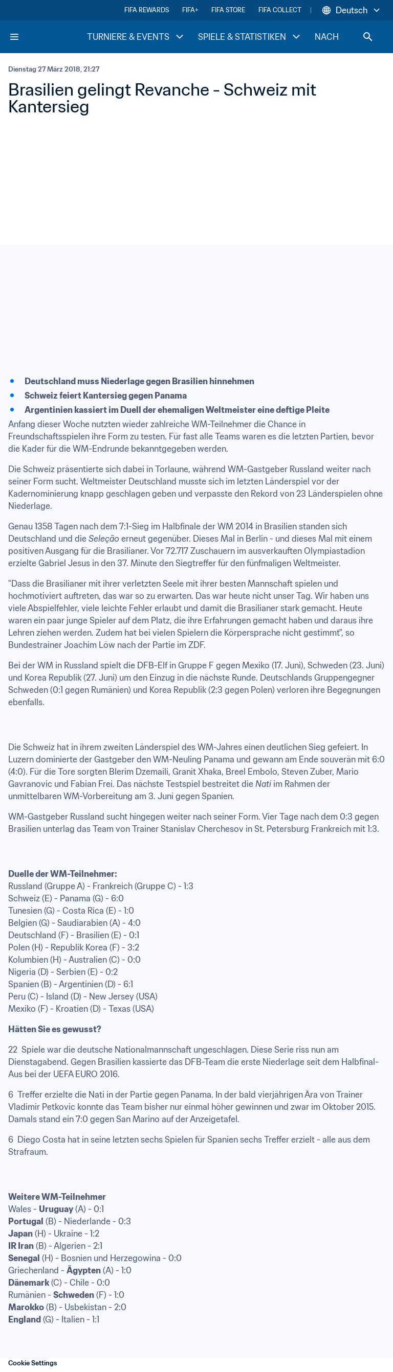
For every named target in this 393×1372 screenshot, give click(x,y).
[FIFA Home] (48, 37)
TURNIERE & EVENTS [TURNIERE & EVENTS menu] (136, 37)
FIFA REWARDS (146, 10)
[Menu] (14, 37)
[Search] (368, 36)
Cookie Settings (32, 1363)
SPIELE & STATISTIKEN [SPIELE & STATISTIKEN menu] (250, 37)
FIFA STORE (228, 10)
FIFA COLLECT (279, 10)
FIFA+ (190, 10)
